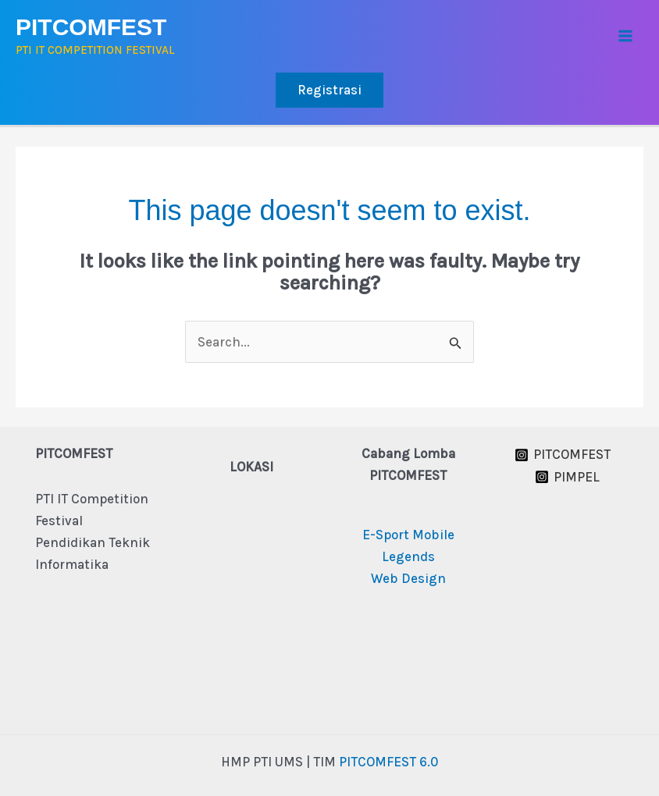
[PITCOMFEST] (562, 455)
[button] (329, 90)
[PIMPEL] (567, 477)
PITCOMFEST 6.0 (388, 761)
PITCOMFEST (91, 27)
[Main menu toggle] (626, 37)
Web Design (408, 578)
